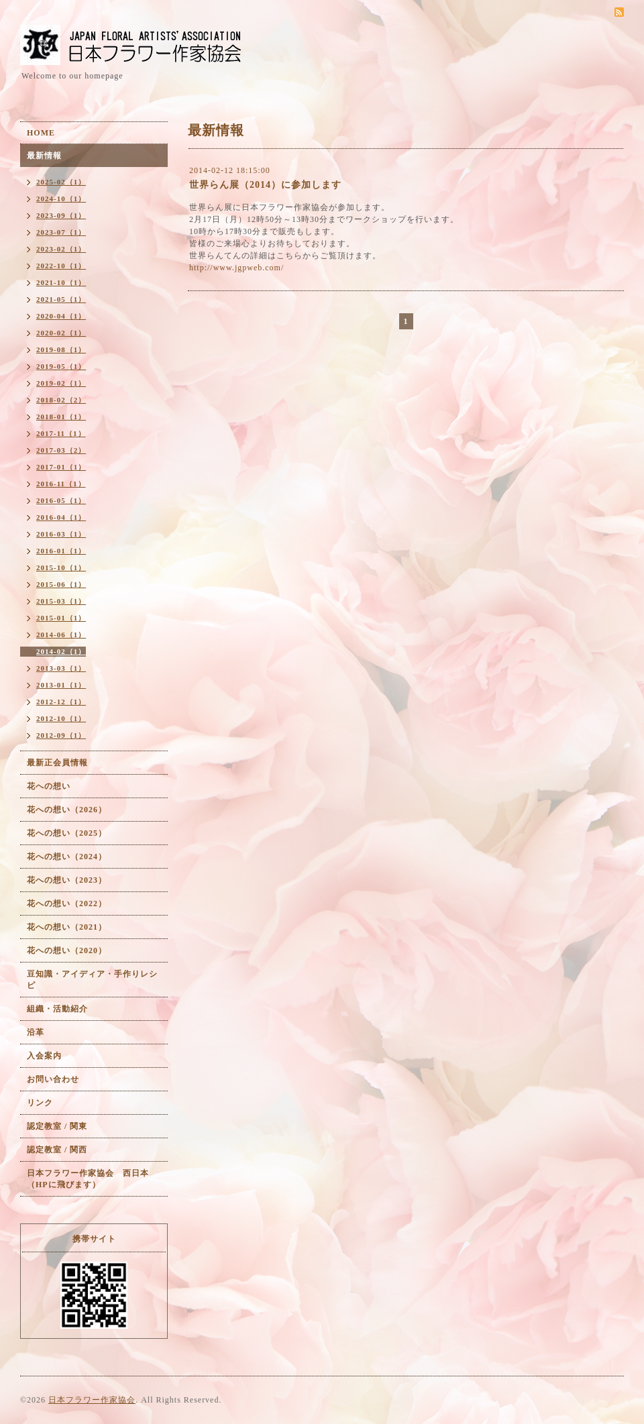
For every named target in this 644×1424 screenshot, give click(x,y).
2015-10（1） (61, 567)
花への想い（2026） (67, 809)
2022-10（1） (61, 266)
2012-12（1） (61, 702)
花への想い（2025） (67, 833)
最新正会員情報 (57, 762)
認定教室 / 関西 (57, 1149)
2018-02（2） (61, 400)
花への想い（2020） (67, 950)
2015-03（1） (61, 601)
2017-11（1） (61, 433)
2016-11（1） (61, 484)
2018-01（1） (61, 417)
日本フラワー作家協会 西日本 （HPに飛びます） (92, 1178)
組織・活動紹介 (57, 1009)
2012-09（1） (61, 735)
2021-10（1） (61, 282)
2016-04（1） (61, 517)
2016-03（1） (61, 534)
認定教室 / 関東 (57, 1126)
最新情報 (44, 155)
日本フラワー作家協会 (92, 1400)
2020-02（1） (61, 333)
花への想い (48, 786)
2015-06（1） (61, 584)
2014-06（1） (61, 635)
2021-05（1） (61, 299)
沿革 (35, 1032)
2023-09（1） (61, 215)
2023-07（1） (61, 232)
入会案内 (44, 1055)
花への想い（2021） (67, 927)
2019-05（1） (61, 366)
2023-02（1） (61, 249)
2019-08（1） (61, 349)
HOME (41, 133)
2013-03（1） (61, 668)
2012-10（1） (61, 718)
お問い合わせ (53, 1079)
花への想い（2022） (67, 903)
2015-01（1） (61, 618)
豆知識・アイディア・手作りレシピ (92, 979)
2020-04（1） (61, 316)
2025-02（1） (61, 182)
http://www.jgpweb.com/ (236, 267)
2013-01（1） (61, 685)
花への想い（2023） (67, 880)
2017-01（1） (61, 467)
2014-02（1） (61, 651)
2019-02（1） (61, 383)
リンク (40, 1102)
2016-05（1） (61, 500)
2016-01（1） (61, 551)
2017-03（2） (61, 450)
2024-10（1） (61, 199)
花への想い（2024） (67, 856)
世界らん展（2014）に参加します (265, 185)
